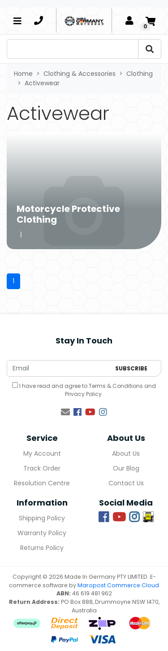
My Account (42, 453)
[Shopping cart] (150, 20)
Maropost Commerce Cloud (118, 585)
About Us (126, 453)
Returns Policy (42, 547)
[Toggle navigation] (17, 21)
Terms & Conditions (116, 386)
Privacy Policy (83, 394)
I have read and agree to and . (84, 390)
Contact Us (126, 483)
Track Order (41, 468)
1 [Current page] (13, 281)
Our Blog (126, 468)
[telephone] (38, 20)
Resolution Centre (42, 483)
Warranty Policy (41, 532)
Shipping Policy (42, 518)
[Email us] (65, 412)
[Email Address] (58, 368)
